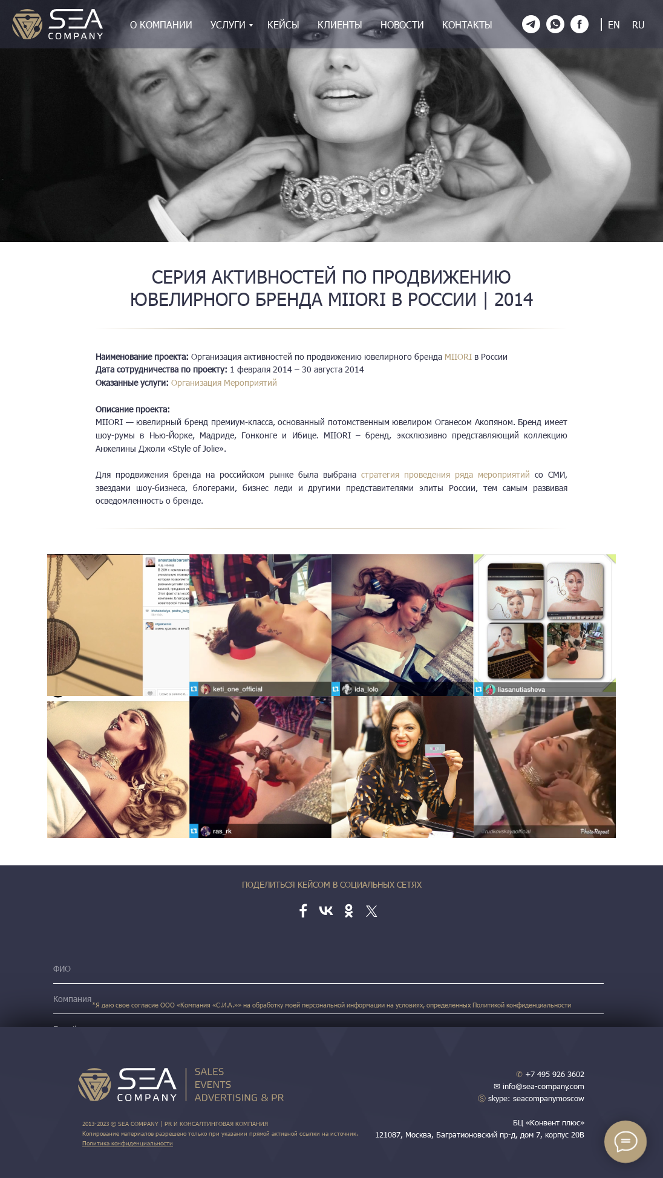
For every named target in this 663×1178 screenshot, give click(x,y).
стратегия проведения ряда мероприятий (448, 474)
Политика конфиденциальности (127, 1143)
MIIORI (458, 356)
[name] (328, 969)
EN (614, 24)
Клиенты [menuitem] (340, 24)
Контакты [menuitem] (467, 24)
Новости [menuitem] (402, 24)
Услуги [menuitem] (228, 24)
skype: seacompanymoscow (531, 1098)
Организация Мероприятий (224, 382)
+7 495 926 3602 (550, 1074)
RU (638, 24)
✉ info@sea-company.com (539, 1086)
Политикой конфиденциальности (521, 1005)
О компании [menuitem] (161, 24)
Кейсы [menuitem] (283, 24)
